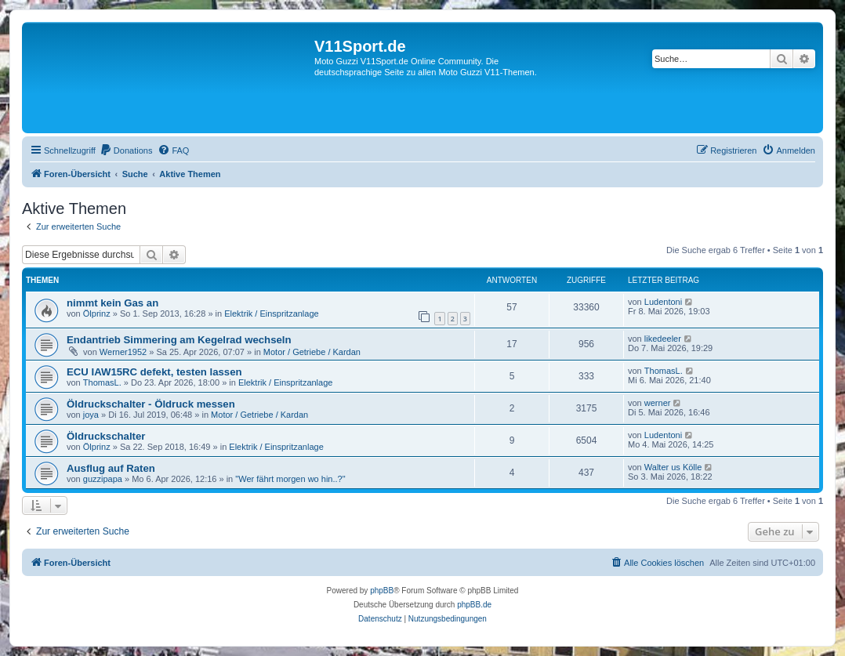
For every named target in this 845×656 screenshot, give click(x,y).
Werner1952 (123, 352)
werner (657, 403)
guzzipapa (102, 479)
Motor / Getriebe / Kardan (312, 352)
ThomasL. (102, 382)
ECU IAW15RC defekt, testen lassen (154, 372)
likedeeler (662, 338)
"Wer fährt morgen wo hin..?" (290, 479)
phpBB (381, 590)
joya (91, 414)
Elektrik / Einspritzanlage (271, 313)
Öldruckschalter (106, 436)
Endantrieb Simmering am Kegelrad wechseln (179, 340)
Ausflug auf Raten (111, 468)
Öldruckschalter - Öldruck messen (151, 404)
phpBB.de (474, 604)
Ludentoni (663, 301)
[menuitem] (126, 150)
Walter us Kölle (673, 467)
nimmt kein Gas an (112, 303)
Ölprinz (97, 313)
